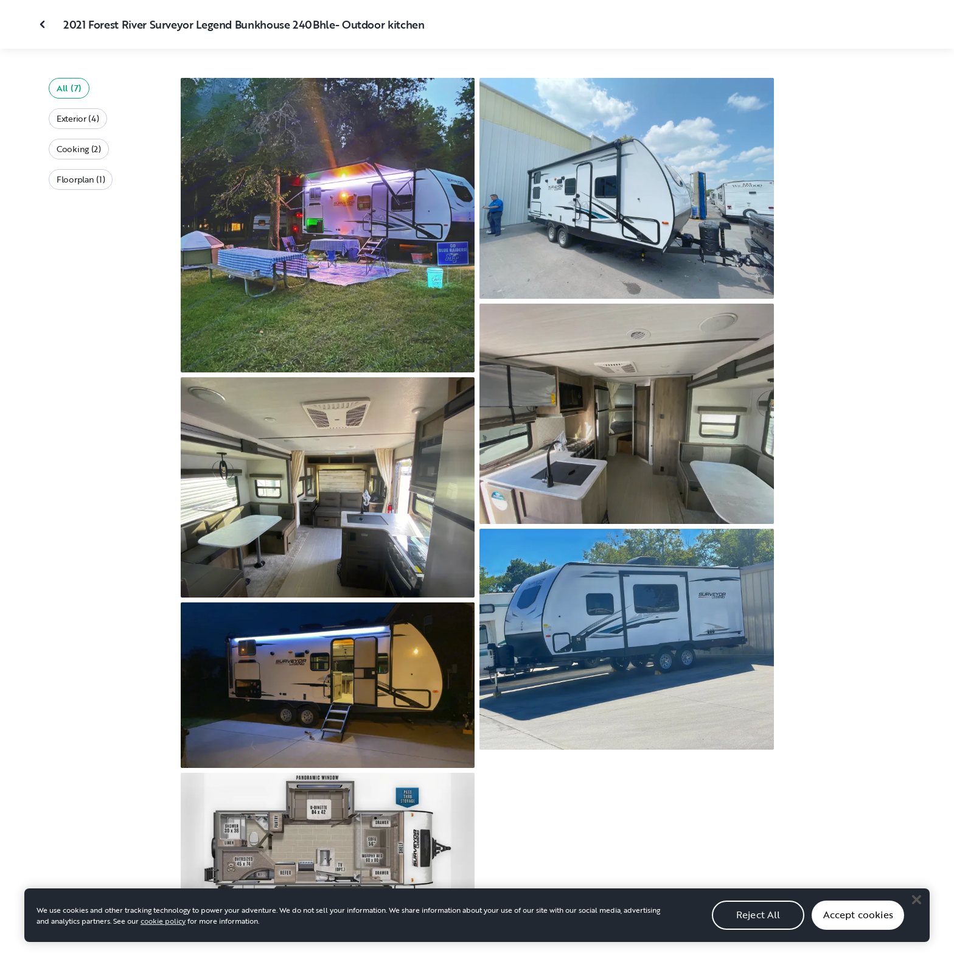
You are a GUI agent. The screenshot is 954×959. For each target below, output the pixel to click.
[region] (477, 916)
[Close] (916, 900)
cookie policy (163, 921)
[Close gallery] (43, 24)
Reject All (758, 915)
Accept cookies (858, 915)
